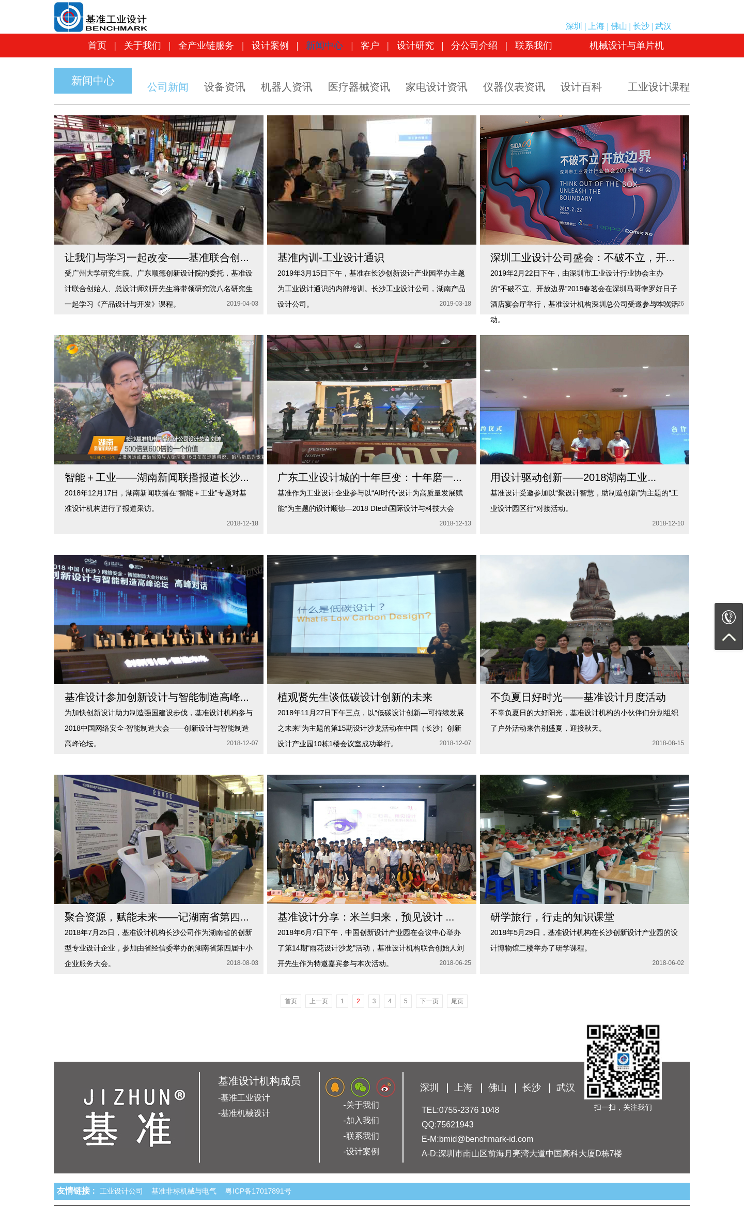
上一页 (318, 1001)
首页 (97, 45)
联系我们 (533, 45)
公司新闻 (168, 87)
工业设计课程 (659, 87)
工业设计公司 (123, 1191)
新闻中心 (324, 45)
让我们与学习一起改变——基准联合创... (157, 257)
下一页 (429, 1001)
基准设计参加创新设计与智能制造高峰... (157, 697)
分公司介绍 (474, 45)
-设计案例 (361, 1151)
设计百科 (581, 87)
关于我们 (142, 45)
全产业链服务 (206, 45)
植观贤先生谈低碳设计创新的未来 (354, 697)
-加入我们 (361, 1120)
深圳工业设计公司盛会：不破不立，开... (582, 257)
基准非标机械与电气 (186, 1191)
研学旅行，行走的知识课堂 (552, 917)
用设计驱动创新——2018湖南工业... (573, 477)
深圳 (574, 26)
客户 (370, 45)
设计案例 (270, 45)
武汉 (663, 26)
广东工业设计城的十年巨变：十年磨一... (369, 477)
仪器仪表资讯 (514, 87)
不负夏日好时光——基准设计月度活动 (578, 697)
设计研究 (415, 45)
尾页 (457, 1001)
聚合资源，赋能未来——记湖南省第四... (157, 917)
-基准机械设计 (244, 1113)
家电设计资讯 (437, 87)
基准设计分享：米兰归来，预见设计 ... (365, 917)
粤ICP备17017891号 (258, 1191)
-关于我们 (361, 1105)
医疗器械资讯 (359, 87)
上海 (596, 26)
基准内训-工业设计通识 (330, 257)
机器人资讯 (287, 87)
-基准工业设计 (244, 1097)
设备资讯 (224, 87)
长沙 (641, 26)
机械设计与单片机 (627, 45)
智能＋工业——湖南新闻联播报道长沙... (157, 477)
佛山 (619, 26)
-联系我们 (361, 1136)
